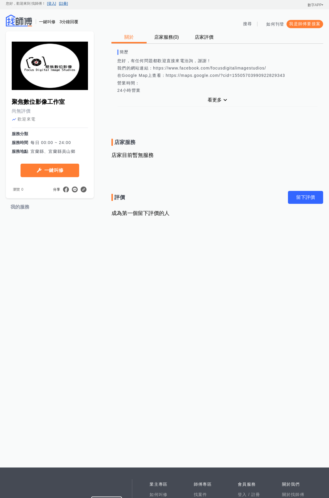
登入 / (244, 494)
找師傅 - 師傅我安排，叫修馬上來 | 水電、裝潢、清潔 (19, 20)
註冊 (255, 494)
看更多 (215, 99)
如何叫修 (158, 494)
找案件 (200, 494)
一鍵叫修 (53, 170)
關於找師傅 (293, 494)
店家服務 (166, 37)
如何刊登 (275, 24)
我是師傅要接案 (304, 23)
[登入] (51, 3)
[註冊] (63, 3)
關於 (129, 37)
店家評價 (204, 37)
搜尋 (247, 23)
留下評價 (305, 197)
